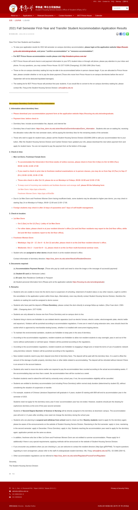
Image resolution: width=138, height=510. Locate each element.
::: (91, 1)
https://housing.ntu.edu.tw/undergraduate (88, 282)
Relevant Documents (45, 16)
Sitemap (118, 1)
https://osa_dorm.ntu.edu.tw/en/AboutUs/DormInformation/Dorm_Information (65, 129)
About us (14, 16)
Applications (28, 16)
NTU (94, 1)
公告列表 (18, 20)
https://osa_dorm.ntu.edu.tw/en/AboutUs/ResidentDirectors (68, 259)
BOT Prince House (84, 16)
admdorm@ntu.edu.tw (20, 491)
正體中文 (125, 1)
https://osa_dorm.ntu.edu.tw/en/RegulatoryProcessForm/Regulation (79, 456)
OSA (99, 1)
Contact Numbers (66, 16)
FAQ (112, 1)
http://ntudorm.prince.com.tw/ (74, 56)
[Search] (120, 8)
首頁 (10, 20)
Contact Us (106, 1)
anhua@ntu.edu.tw (65, 88)
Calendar (98, 16)
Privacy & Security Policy (120, 488)
